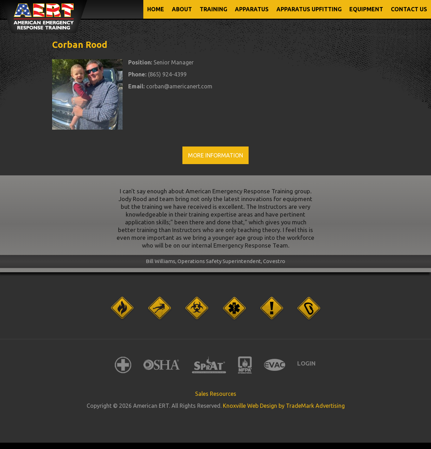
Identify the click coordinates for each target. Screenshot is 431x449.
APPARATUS (252, 9)
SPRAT (209, 365)
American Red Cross (123, 365)
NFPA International (245, 365)
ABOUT (182, 9)
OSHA (161, 365)
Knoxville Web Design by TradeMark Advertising (284, 406)
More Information (215, 155)
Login (306, 363)
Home (155, 9)
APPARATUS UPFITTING (309, 9)
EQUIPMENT (366, 9)
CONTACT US (409, 9)
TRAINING (213, 9)
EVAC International (274, 365)
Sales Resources (215, 394)
